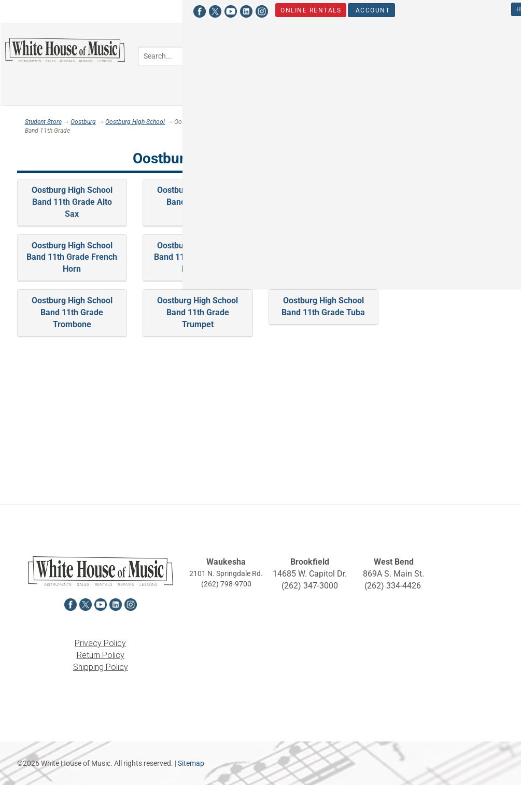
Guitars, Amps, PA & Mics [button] (423, 45)
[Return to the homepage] (65, 50)
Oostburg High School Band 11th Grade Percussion (323, 257)
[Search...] (184, 56)
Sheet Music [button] (424, 75)
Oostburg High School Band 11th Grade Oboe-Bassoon (198, 257)
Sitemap (191, 763)
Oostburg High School (135, 121)
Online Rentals (135, 9)
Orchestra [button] (335, 45)
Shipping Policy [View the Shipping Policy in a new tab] (100, 667)
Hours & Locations (377, 9)
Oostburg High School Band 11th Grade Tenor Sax (449, 257)
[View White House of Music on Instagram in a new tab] (86, 10)
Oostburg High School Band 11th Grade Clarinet (323, 202)
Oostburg (83, 121)
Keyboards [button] (293, 75)
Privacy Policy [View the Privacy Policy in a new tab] (100, 643)
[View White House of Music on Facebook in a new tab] (24, 10)
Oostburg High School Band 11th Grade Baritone (197, 202)
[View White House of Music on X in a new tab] (39, 10)
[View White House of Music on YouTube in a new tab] (55, 10)
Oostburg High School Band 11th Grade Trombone (72, 312)
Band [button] (283, 45)
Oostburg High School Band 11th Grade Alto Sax (72, 202)
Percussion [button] (357, 75)
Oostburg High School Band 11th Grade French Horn (71, 257)
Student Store (462, 9)
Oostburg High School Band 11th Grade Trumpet (197, 312)
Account (196, 9)
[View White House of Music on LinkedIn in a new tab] (70, 10)
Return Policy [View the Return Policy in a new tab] (100, 655)
